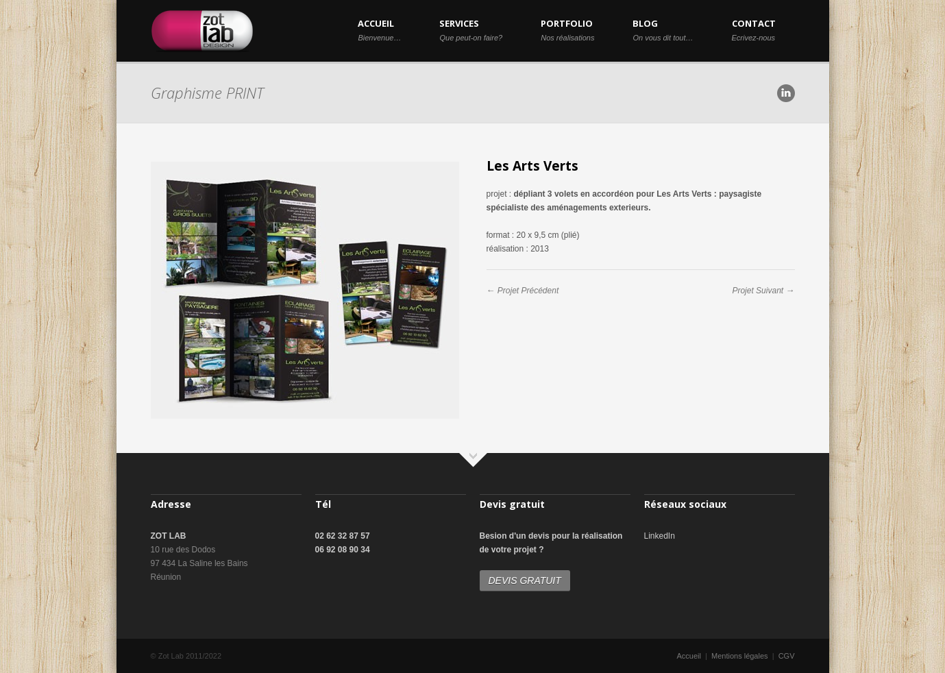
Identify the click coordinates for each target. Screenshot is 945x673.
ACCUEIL (379, 29)
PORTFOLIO (567, 29)
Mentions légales (739, 656)
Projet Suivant (757, 290)
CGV (786, 656)
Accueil (688, 656)
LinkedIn (659, 536)
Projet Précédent (528, 290)
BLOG (663, 29)
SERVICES (470, 29)
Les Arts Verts (532, 166)
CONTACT (754, 29)
